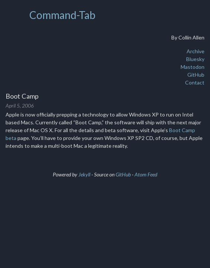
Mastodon (192, 67)
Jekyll (84, 174)
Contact (194, 82)
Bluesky (195, 59)
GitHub (195, 74)
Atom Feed (146, 174)
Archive (195, 51)
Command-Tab (62, 15)
